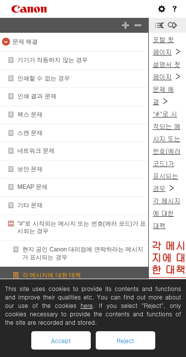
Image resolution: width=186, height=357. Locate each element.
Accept (60, 340)
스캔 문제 (30, 132)
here (86, 305)
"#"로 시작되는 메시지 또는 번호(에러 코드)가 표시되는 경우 (167, 151)
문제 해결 (25, 41)
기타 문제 (30, 205)
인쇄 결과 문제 (37, 96)
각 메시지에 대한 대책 (51, 275)
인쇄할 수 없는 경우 (43, 78)
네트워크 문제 (36, 150)
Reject (125, 340)
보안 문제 (30, 169)
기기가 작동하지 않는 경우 (52, 60)
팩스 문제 (30, 114)
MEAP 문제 (32, 186)
